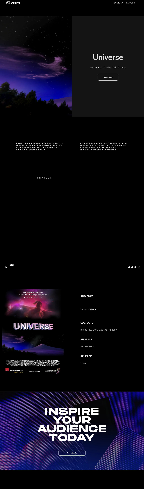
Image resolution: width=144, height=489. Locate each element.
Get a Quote (72, 453)
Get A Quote (108, 77)
